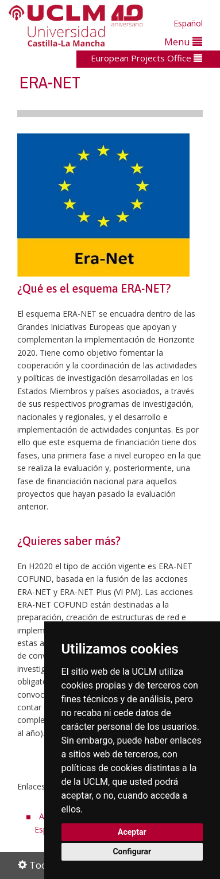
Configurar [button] (132, 851)
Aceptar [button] (132, 832)
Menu (183, 41)
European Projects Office (146, 58)
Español (188, 23)
